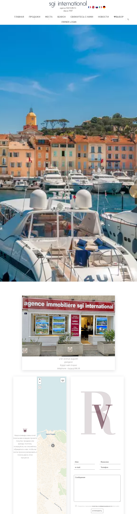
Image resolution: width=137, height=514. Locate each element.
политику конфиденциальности (102, 506)
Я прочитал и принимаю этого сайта (98, 506)
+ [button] (39, 379)
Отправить (97, 511)
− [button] (39, 382)
